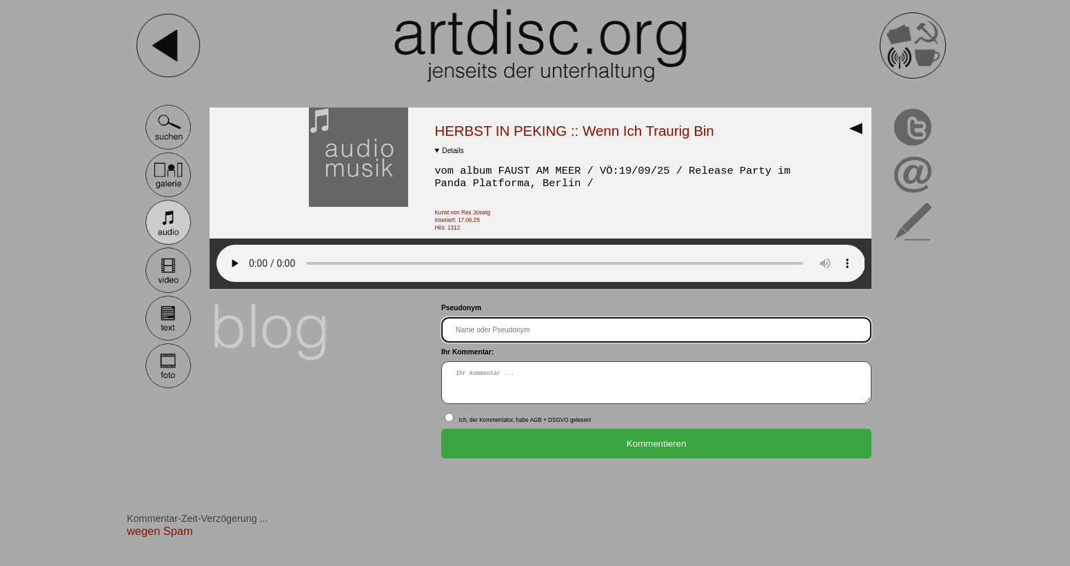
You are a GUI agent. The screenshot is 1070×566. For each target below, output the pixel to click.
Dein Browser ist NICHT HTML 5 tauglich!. (540, 263)
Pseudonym (461, 308)
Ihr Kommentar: (467, 352)
